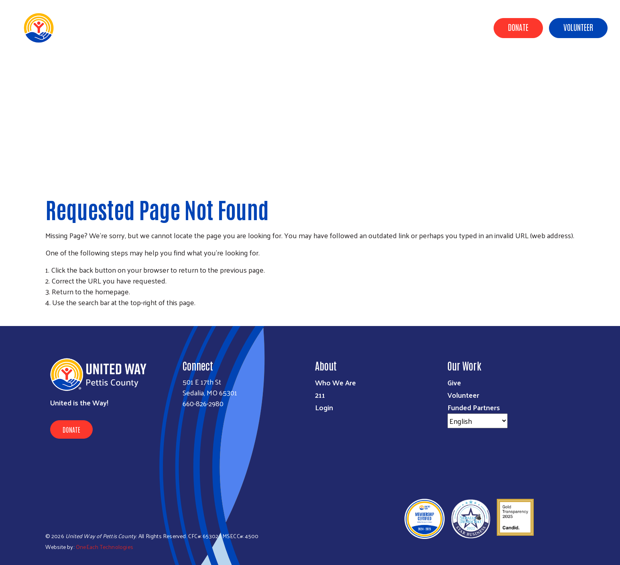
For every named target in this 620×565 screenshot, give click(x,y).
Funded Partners (473, 407)
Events (472, 27)
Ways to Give (313, 27)
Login (324, 407)
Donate (518, 27)
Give (454, 382)
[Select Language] (477, 420)
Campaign (398, 27)
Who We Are (335, 382)
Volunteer (578, 27)
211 (320, 395)
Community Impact (259, 27)
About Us (208, 27)
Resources (438, 27)
